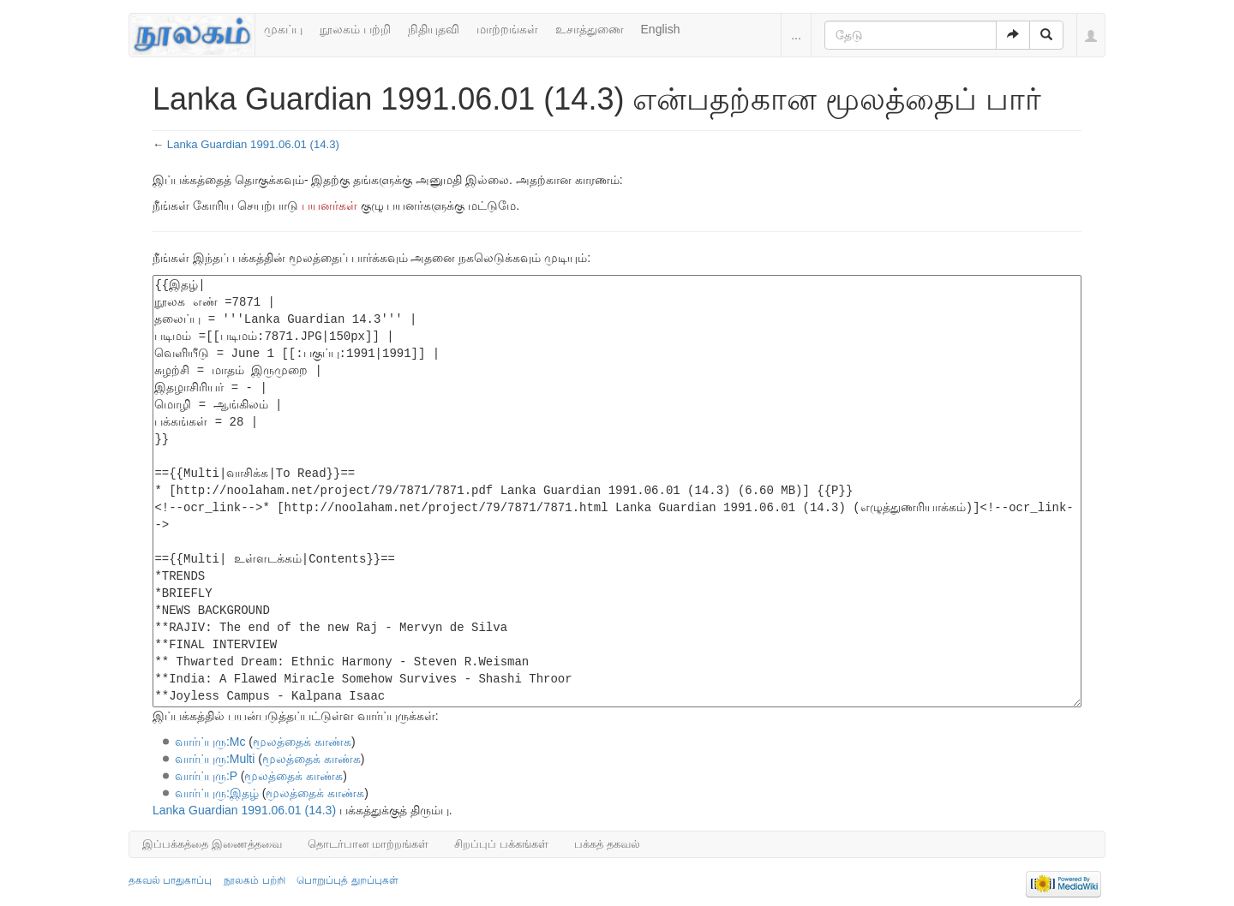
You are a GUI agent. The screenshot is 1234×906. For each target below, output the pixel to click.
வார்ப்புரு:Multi (215, 759)
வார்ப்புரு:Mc (210, 741)
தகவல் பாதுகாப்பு (170, 880)
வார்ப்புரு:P (206, 776)
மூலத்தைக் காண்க (302, 741)
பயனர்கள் (329, 205)
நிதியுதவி (433, 29)
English (660, 29)
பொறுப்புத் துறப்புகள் (347, 880)
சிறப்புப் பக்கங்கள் (501, 843)
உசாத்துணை (589, 29)
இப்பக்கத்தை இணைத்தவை (212, 843)
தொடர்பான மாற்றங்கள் (368, 843)
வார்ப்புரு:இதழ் (217, 793)
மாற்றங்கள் (507, 29)
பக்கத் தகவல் (607, 843)
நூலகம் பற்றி (355, 29)
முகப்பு (283, 29)
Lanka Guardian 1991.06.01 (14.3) (253, 144)
